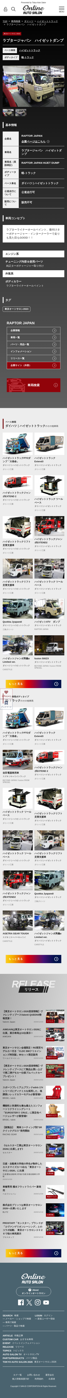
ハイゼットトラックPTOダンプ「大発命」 (17, 460)
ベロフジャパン (9, 1194)
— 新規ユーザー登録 (45, 1319)
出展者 (52, 1379)
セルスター (7, 1153)
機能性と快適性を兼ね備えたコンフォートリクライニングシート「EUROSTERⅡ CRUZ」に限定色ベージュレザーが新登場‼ (22, 1111)
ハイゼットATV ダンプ (47, 621)
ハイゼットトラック (47, 21)
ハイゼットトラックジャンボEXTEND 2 (17, 494)
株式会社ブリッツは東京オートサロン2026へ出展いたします (22, 1207)
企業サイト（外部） (21, 365)
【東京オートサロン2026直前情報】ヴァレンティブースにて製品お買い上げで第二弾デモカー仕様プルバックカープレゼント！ (23, 1071)
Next (61, 86)
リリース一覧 (17, 358)
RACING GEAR (10, 1134)
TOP (5, 21)
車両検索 (15, 21)
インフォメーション (21, 351)
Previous (6, 86)
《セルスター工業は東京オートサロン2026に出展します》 (22, 1147)
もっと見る (16, 683)
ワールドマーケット (11, 1058)
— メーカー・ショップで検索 (17, 1319)
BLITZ (5, 1212)
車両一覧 (15, 337)
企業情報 (15, 330)
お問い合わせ (33, 1375)
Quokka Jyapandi (12, 621)
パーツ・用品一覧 (20, 344)
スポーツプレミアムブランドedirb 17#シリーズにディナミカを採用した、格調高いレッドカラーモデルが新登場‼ (23, 1091)
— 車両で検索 (9, 1322)
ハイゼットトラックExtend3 (44, 460)
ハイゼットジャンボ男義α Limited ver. (16, 660)
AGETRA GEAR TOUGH (16, 933)
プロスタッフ (8, 1237)
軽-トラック (27, 57)
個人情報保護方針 (20, 1379)
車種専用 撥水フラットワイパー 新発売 (22, 1188)
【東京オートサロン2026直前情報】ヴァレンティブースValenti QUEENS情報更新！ (23, 1015)
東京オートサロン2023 (16, 309)
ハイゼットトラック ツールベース (48, 501)
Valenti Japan (9, 1022)
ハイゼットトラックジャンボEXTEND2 (48, 541)
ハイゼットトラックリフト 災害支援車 (17, 543)
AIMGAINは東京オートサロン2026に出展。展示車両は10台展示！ (22, 1031)
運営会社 (49, 1375)
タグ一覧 (17, 1375)
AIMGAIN (7, 1037)
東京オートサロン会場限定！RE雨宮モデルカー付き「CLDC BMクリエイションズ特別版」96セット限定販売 (23, 1051)
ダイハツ (28, 21)
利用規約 (39, 1379)
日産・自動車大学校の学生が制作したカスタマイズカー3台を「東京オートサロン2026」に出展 (22, 1167)
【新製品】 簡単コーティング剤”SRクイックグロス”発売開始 (22, 1129)
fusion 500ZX (41, 658)
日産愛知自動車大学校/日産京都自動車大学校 (21, 1175)
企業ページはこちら (33, 141)
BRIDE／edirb (9, 1098)
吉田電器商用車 (11, 772)
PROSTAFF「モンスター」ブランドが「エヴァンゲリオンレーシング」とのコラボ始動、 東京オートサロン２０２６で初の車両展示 (23, 1228)
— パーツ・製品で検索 (14, 1326)
